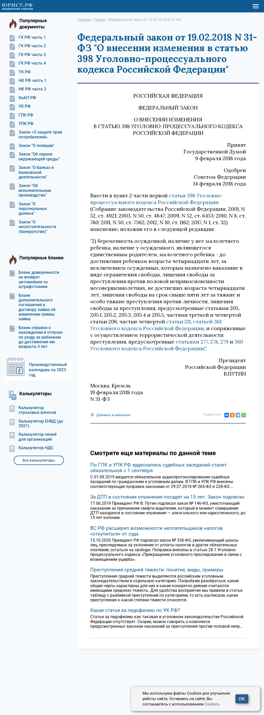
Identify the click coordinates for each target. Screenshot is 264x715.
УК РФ (20, 106)
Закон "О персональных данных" (28, 209)
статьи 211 (178, 321)
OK (241, 698)
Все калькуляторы (39, 460)
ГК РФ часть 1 (27, 37)
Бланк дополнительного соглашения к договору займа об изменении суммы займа (32, 307)
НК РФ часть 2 (27, 89)
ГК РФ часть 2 (27, 46)
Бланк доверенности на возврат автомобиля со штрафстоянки (34, 279)
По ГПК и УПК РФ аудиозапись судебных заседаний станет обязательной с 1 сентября (158, 467)
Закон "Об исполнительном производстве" (30, 190)
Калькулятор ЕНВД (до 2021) (36, 423)
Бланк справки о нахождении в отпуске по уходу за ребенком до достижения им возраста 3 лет (36, 337)
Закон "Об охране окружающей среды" (34, 156)
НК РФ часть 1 (27, 80)
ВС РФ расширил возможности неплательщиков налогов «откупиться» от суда (156, 531)
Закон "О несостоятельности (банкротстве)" (32, 227)
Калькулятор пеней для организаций (32, 436)
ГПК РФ (21, 115)
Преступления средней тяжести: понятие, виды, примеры (157, 570)
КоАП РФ (22, 98)
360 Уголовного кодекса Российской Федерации (166, 345)
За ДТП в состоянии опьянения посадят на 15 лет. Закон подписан (167, 497)
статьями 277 (192, 341)
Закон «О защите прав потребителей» (35, 134)
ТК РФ (20, 72)
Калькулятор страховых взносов (32, 410)
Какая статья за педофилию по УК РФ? (135, 610)
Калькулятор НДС (31, 448)
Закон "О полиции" (31, 145)
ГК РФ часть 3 (27, 54)
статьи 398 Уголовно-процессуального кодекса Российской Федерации (156, 198)
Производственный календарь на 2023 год (48, 369)
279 (224, 341)
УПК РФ (21, 123)
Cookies (212, 704)
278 (214, 341)
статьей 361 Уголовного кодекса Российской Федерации (155, 324)
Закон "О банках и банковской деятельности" (31, 172)
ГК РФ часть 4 (27, 63)
